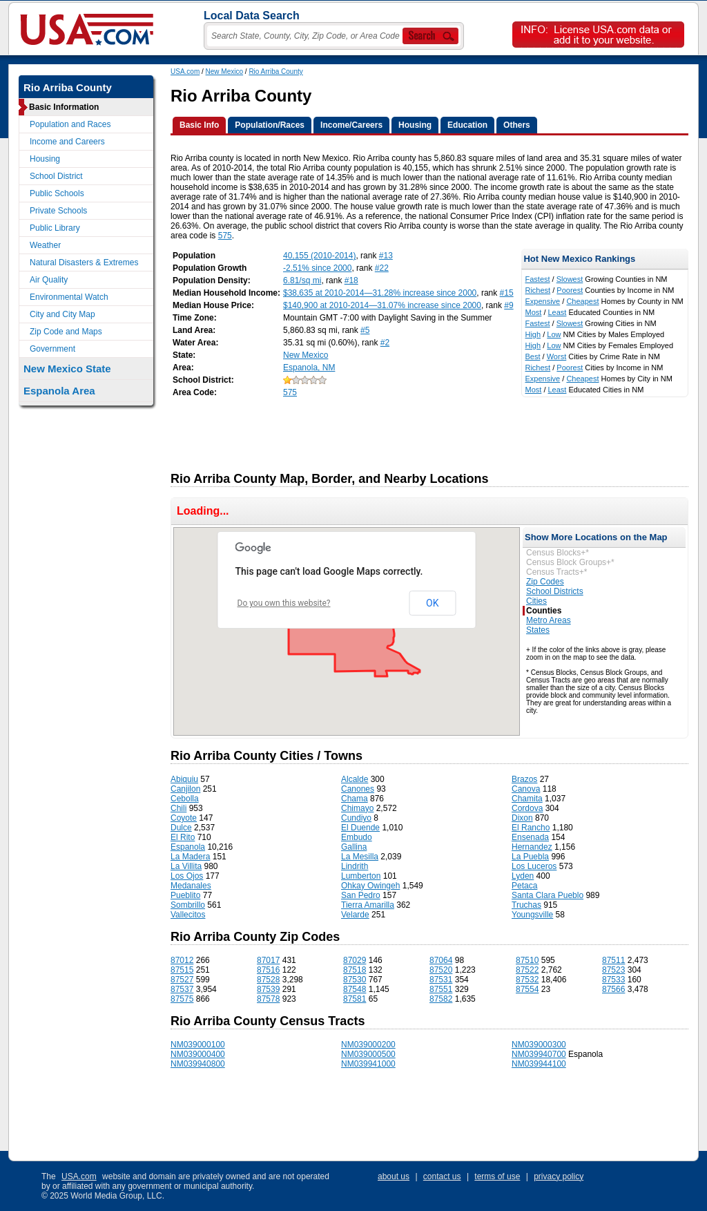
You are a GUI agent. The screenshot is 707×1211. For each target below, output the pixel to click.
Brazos (524, 779)
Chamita (527, 798)
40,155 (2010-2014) (319, 255)
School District (56, 176)
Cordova (527, 808)
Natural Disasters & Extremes (84, 262)
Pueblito (185, 895)
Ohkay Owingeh (370, 885)
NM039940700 (539, 1054)
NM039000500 (368, 1054)
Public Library (55, 228)
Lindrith (354, 866)
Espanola (188, 847)
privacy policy (558, 1176)
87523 (613, 970)
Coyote (184, 818)
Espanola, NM (309, 367)
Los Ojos (187, 876)
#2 (384, 342)
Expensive (542, 301)
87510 (527, 960)
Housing (45, 159)
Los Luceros (534, 866)
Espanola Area (59, 391)
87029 (354, 960)
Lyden (523, 876)
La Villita (186, 866)
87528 (268, 979)
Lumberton (360, 876)
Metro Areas (548, 620)
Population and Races (70, 124)
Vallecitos (188, 914)
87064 (440, 960)
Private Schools (58, 211)
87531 (440, 979)
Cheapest (582, 301)
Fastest (537, 279)
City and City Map (62, 314)
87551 (440, 989)
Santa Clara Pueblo (547, 895)
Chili (178, 808)
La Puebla (530, 856)
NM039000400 (198, 1054)
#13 (386, 255)
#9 (508, 305)
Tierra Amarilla (367, 905)
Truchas (526, 905)
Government (52, 349)
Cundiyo (356, 818)
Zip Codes (545, 582)
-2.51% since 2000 (317, 268)
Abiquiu (184, 779)
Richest (537, 290)
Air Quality (49, 280)
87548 (354, 989)
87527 (182, 979)
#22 (382, 268)
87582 (440, 999)
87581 (354, 999)
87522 (527, 970)
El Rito (183, 837)
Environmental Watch (69, 297)
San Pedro (360, 895)
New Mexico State (67, 368)
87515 (182, 970)
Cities (536, 601)
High (533, 334)
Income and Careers (67, 141)
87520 (440, 970)
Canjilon (185, 789)
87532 (527, 979)
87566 (613, 989)
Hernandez (532, 847)
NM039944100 (539, 1064)
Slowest (569, 279)
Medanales (191, 885)
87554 (527, 989)
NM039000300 (539, 1044)
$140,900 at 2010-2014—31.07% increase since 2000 (382, 305)
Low (554, 334)
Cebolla (185, 798)
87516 (268, 970)
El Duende (360, 827)
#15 (507, 293)
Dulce (181, 827)
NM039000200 (368, 1044)
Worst (557, 356)
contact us (442, 1176)
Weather (45, 245)
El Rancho (531, 827)
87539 (268, 989)
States (538, 630)
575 (225, 235)
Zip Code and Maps (66, 331)
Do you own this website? (284, 603)
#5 (364, 330)
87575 (182, 999)
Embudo (356, 837)
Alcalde (354, 779)
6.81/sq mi (302, 280)
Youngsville (532, 914)
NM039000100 (198, 1044)
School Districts (554, 591)
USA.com (185, 71)
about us (393, 1176)
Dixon (522, 818)
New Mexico (224, 71)
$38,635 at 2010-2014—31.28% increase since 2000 (379, 293)
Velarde (355, 914)
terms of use (497, 1176)
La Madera (190, 856)
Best (532, 356)
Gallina (354, 847)
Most (533, 312)
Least (557, 312)
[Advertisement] (422, 430)
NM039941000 (368, 1064)
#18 (351, 280)
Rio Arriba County (275, 71)
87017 (268, 960)
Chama (354, 798)
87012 (182, 960)
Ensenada (530, 837)
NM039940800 (198, 1064)
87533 (613, 979)
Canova (526, 789)
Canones (357, 789)
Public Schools (57, 193)
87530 (354, 979)
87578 (268, 999)
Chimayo (357, 808)
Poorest (569, 290)
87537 (182, 989)
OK (432, 603)
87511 (613, 960)
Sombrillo (188, 905)
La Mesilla (359, 856)
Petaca (524, 885)
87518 (354, 970)
